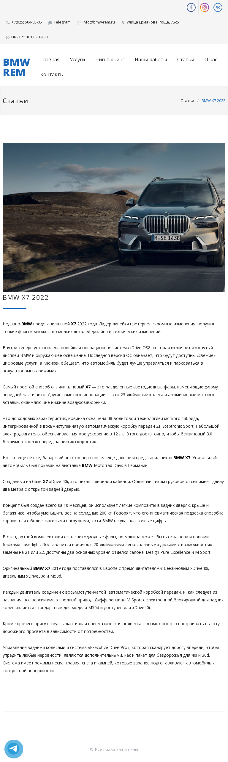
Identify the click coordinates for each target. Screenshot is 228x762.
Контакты (52, 74)
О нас (211, 59)
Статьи (185, 59)
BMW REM (16, 67)
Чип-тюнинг (109, 59)
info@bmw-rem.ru (99, 22)
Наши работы (151, 59)
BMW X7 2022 (26, 297)
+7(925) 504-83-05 (27, 22)
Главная (49, 59)
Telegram (62, 22)
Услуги (77, 59)
